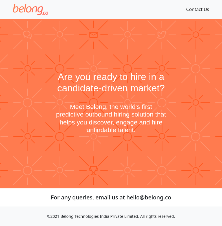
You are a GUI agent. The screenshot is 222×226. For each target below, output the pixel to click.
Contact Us (197, 9)
